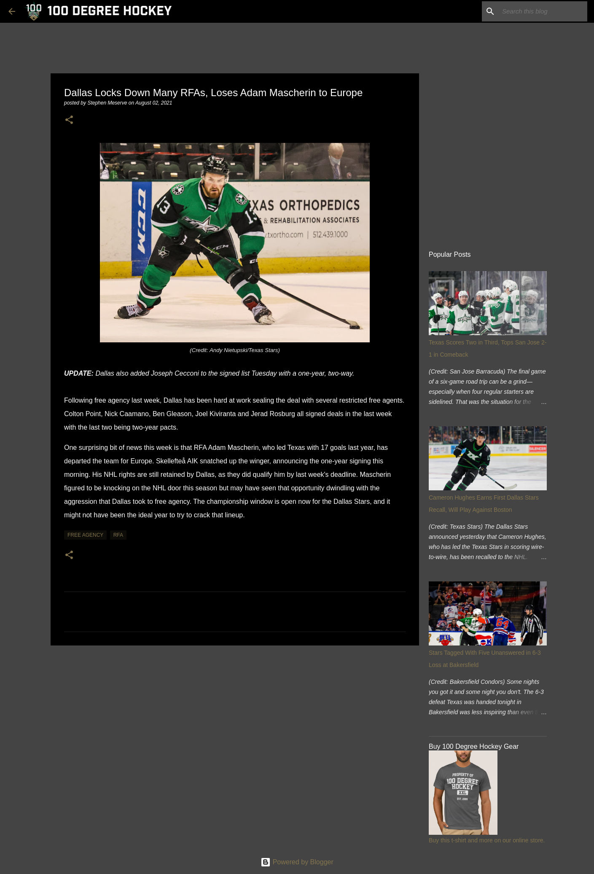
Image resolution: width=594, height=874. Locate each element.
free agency (85, 535)
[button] (69, 120)
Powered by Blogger (297, 862)
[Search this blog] (543, 11)
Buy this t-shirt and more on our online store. (487, 840)
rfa (118, 535)
